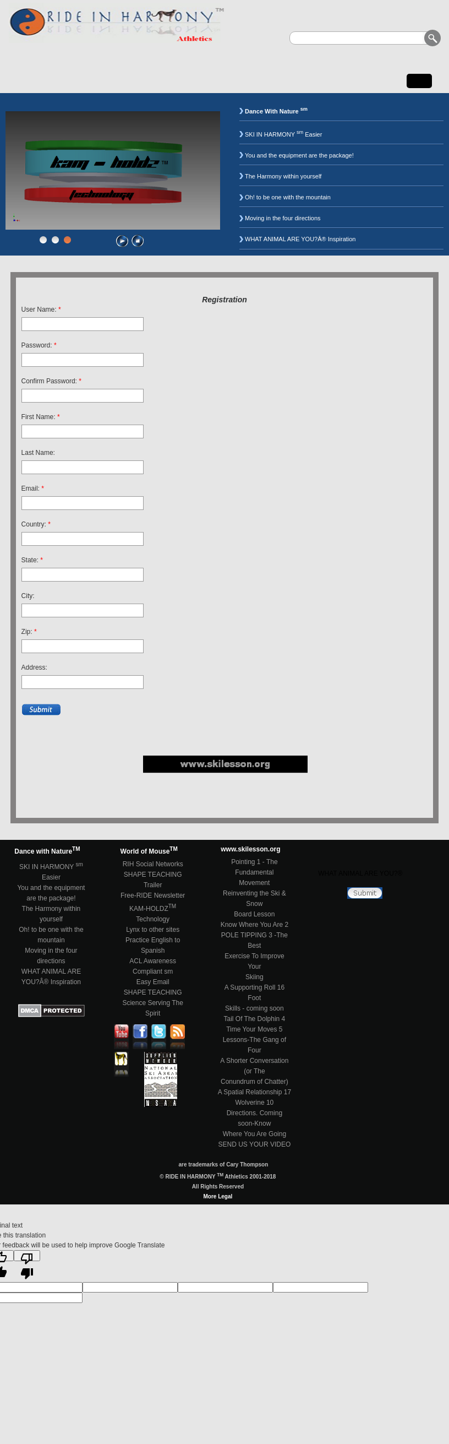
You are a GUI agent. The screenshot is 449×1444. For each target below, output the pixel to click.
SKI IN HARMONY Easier (283, 134)
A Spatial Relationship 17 (254, 1092)
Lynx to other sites (152, 929)
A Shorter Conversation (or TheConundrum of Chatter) (254, 1071)
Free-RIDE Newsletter (153, 895)
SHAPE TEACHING (153, 992)
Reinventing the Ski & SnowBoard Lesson (254, 903)
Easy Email (152, 982)
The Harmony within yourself (283, 176)
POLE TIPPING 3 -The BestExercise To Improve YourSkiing (254, 956)
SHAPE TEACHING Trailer (153, 880)
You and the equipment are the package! (299, 155)
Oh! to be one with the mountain (288, 197)
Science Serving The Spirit (152, 1008)
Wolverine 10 (254, 1102)
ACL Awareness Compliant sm (152, 966)
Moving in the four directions (283, 218)
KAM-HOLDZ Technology (152, 913)
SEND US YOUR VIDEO (254, 1144)
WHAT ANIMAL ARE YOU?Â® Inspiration (300, 239)
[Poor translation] (27, 1255)
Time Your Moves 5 (254, 1029)
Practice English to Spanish (152, 945)
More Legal (217, 1196)
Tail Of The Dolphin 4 (254, 1019)
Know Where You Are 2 (254, 925)
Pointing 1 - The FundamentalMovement (254, 872)
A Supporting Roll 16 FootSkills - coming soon (254, 998)
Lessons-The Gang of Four (254, 1045)
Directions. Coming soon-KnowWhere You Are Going (254, 1123)
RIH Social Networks (153, 864)
